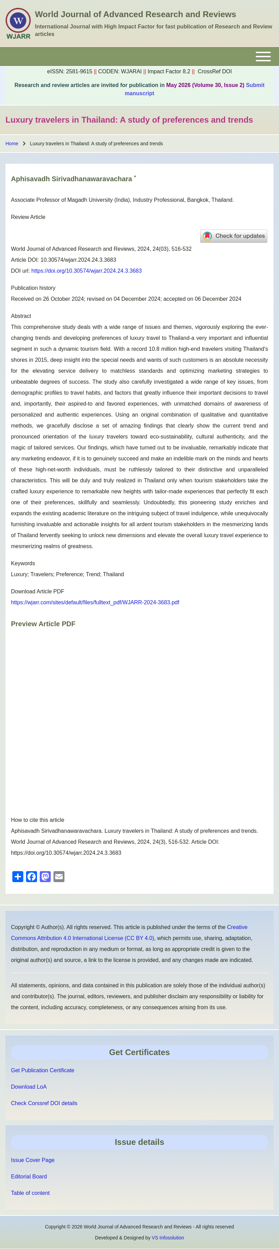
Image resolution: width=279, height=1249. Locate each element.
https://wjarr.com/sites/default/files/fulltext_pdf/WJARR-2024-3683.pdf (95, 602)
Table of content (30, 1193)
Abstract (21, 316)
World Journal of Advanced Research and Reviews (135, 14)
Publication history (33, 288)
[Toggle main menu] (139, 56)
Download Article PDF (37, 591)
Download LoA (29, 1087)
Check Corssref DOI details (44, 1103)
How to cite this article (37, 820)
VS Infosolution (168, 1237)
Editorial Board (29, 1176)
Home (11, 143)
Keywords (23, 563)
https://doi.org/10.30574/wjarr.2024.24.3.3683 (87, 271)
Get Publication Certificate (42, 1070)
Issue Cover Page (32, 1160)
